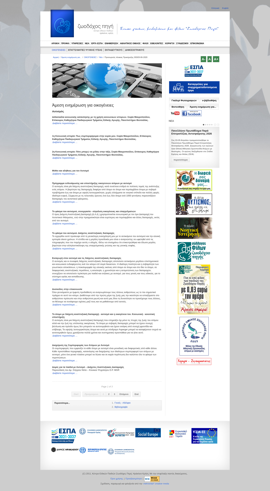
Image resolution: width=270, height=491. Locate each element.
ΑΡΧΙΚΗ (55, 43)
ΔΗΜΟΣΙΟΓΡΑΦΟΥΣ (134, 50)
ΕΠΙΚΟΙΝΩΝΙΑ (197, 43)
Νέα (100, 57)
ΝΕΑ (87, 43)
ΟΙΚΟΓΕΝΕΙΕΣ (59, 50)
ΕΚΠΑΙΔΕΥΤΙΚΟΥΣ (114, 50)
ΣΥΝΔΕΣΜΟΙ (182, 43)
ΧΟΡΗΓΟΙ (169, 43)
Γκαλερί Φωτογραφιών (184, 100)
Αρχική (56, 57)
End (137, 394)
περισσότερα (181, 159)
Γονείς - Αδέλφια (123, 402)
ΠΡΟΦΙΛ (65, 43)
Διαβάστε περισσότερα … (65, 123)
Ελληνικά (215, 8)
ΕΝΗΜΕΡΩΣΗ (111, 43)
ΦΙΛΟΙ (145, 43)
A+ (216, 59)
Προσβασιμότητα (134, 479)
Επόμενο (124, 394)
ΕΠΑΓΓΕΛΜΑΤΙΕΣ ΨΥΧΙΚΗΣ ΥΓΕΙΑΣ (85, 50)
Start (76, 394)
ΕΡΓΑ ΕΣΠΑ (97, 43)
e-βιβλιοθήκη (209, 100)
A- (203, 59)
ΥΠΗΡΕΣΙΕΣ (77, 43)
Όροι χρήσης (117, 479)
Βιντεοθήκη (178, 107)
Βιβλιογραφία (121, 407)
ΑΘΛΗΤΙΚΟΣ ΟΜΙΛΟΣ (130, 43)
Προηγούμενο (91, 394)
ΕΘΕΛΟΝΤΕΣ (156, 43)
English (225, 8)
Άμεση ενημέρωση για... (71, 57)
